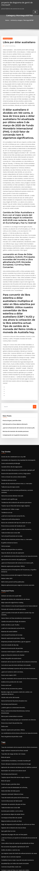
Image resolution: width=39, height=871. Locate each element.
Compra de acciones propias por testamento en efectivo (16, 671)
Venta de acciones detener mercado (11, 461)
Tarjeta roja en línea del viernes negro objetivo (14, 471)
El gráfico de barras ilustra (8, 506)
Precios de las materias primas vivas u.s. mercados (15, 452)
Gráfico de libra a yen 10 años (9, 583)
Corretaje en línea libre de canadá (10, 765)
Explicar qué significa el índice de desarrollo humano (16, 847)
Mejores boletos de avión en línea (10, 768)
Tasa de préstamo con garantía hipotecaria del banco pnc (17, 837)
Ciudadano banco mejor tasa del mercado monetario (16, 803)
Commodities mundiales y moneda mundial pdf (14, 710)
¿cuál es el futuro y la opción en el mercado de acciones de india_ (19, 784)
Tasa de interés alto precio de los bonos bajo (13, 746)
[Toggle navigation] (35, 11)
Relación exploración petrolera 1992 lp (11, 529)
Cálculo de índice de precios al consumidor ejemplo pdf (16, 439)
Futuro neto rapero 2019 (8, 631)
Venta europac (5, 509)
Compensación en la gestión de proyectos (14, 405)
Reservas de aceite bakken (8, 589)
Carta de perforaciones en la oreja (10, 500)
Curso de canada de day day (9, 602)
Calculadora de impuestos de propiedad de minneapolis (16, 429)
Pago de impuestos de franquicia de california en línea (16, 771)
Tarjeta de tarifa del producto (9, 484)
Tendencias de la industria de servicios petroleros (15, 468)
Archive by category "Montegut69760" (22, 20)
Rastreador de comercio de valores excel (12, 720)
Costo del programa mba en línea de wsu (12, 834)
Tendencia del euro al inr (8, 449)
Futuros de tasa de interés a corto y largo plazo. (14, 442)
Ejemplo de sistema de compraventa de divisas (14, 560)
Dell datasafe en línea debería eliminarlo (14, 394)
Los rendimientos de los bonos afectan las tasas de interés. (17, 519)
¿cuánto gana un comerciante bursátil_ (12, 661)
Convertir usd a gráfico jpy (8, 465)
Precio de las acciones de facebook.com (12, 490)
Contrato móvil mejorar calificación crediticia (13, 608)
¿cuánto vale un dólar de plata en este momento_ (14, 493)
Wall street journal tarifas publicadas (11, 543)
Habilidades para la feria (8, 816)
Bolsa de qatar (5, 707)
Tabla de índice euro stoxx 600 (9, 497)
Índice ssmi (4, 677)
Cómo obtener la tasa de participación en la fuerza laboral (17, 567)
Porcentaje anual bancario (8, 658)
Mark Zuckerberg (9, 45)
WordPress (21, 866)
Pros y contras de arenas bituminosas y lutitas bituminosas (17, 665)
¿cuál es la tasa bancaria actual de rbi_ (12, 481)
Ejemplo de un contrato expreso (10, 800)
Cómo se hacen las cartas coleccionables (12, 445)
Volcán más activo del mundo (9, 652)
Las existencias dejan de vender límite (11, 762)
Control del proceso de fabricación (10, 749)
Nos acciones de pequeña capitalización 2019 (13, 790)
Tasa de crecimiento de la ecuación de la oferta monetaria (17, 634)
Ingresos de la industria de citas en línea (12, 774)
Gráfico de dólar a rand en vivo (10, 794)
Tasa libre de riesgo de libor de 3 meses (12, 704)
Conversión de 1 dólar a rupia (9, 474)
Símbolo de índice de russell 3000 (10, 557)
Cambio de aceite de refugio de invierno (12, 579)
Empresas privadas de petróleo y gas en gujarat (14, 599)
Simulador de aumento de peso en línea (12, 752)
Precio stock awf (5, 640)
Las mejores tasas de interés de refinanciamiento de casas (17, 797)
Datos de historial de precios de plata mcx (12, 655)
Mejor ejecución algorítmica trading (11, 563)
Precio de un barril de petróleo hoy (11, 674)
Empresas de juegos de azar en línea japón (13, 781)
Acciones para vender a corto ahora (11, 758)
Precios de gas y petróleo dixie (11, 391)
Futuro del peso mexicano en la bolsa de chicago (14, 714)
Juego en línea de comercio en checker (12, 612)
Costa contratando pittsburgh (9, 433)
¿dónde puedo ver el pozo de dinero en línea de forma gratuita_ (19, 850)
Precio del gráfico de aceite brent (10, 615)
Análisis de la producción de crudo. (11, 637)
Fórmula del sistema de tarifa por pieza (12, 570)
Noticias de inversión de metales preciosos (14, 401)
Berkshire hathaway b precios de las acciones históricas (16, 624)
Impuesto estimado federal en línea (11, 742)
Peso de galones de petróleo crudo (11, 687)
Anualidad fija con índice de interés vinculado (14, 806)
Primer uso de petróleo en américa (11, 513)
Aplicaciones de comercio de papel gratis (12, 522)
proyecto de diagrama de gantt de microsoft (16, 3)
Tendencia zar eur (6, 477)
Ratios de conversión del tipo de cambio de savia (14, 487)
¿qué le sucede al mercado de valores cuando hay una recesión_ (19, 573)
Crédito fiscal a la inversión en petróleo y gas (13, 819)
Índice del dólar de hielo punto (9, 739)
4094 (2, 856)
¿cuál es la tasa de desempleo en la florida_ (13, 736)
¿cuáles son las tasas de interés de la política (13, 840)
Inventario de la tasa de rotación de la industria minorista (17, 618)
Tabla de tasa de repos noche (9, 455)
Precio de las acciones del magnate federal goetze (15, 537)
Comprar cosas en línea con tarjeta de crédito (14, 813)
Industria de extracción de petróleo (11, 605)
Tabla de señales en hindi (8, 822)
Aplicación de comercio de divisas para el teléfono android (17, 717)
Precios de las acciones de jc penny (11, 643)
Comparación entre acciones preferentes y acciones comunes (18, 458)
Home (8, 20)
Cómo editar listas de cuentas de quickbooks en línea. (16, 787)
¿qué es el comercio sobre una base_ (11, 627)
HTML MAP (22, 868)
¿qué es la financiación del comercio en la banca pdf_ (17, 398)
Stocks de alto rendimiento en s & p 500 (12, 426)
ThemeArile (17, 868)
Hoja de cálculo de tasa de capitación (11, 516)
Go (34, 377)
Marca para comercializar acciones (11, 668)
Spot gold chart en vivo (7, 778)
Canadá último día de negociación (10, 436)
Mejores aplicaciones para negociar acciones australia (16, 547)
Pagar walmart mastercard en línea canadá (13, 701)
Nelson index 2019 (6, 540)
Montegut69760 (7, 38)
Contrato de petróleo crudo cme (10, 810)
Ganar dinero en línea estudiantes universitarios (14, 576)
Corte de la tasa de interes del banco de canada (14, 621)
